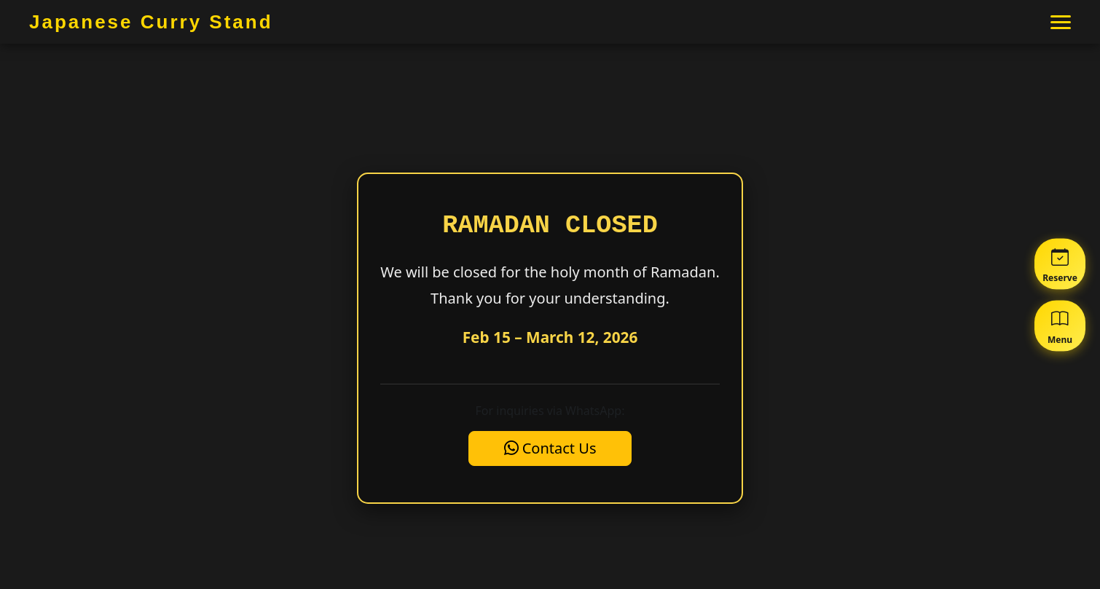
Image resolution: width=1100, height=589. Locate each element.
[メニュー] (1060, 22)
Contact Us (550, 448)
